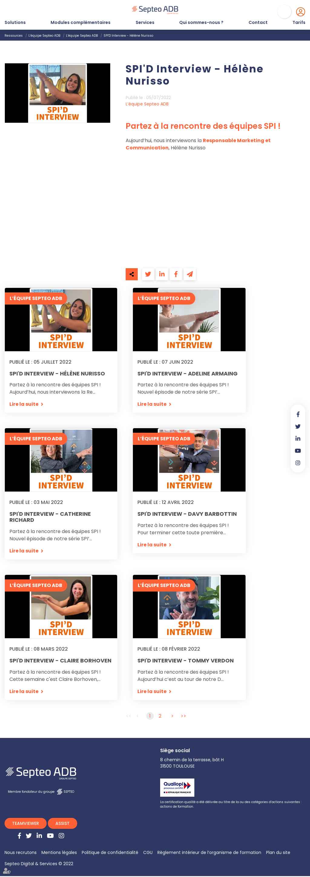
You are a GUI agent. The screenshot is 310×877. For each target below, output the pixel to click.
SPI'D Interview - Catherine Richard (50, 517)
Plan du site (278, 853)
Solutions (15, 22)
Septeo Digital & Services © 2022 (39, 865)
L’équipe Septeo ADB (44, 35)
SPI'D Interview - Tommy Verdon (185, 661)
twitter (298, 426)
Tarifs (298, 22)
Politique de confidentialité (110, 853)
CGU (148, 853)
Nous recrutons (21, 853)
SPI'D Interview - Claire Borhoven (60, 661)
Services (145, 22)
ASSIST (62, 824)
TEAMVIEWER (25, 824)
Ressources (14, 35)
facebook (298, 414)
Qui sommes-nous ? (201, 22)
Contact (258, 22)
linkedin (298, 438)
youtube (298, 450)
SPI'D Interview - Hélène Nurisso (128, 35)
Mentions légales (59, 853)
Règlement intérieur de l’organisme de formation (209, 853)
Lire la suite (23, 404)
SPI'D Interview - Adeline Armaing (187, 374)
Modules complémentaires (80, 22)
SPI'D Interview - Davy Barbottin (187, 514)
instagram (298, 463)
